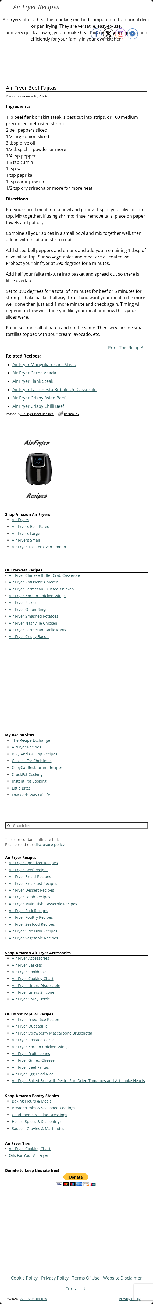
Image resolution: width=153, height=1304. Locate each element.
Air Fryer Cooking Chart (33, 978)
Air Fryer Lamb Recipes (29, 896)
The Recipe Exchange (31, 740)
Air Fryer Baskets (27, 965)
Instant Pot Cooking (29, 781)
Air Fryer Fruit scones (31, 1053)
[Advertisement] (76, 687)
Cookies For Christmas (32, 760)
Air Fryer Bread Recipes (30, 876)
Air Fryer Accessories (30, 958)
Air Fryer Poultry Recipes (31, 917)
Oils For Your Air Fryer (28, 1155)
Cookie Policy (24, 1278)
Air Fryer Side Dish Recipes (33, 931)
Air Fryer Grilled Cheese (33, 1060)
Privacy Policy (55, 1278)
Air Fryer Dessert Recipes (31, 890)
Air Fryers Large (26, 533)
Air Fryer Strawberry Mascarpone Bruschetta (52, 1033)
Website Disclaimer (122, 1278)
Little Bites (21, 788)
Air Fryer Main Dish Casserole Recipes (43, 903)
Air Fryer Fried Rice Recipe (35, 1019)
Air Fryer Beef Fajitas (30, 1067)
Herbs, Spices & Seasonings (37, 1121)
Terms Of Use (85, 1278)
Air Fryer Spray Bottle (31, 999)
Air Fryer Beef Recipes (37, 414)
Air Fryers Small (26, 540)
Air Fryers (20, 519)
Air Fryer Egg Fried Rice (33, 1073)
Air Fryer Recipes (36, 6)
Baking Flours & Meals (32, 1101)
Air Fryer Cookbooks (29, 971)
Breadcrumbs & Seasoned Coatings (43, 1107)
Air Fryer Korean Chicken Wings (40, 1046)
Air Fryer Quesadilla (30, 1026)
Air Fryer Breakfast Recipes (33, 883)
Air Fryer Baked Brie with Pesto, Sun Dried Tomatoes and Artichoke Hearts (78, 1080)
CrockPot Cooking (27, 774)
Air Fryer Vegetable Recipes (33, 938)
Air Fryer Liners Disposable (36, 985)
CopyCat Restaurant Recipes (37, 767)
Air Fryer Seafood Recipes (32, 924)
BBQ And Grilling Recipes (34, 754)
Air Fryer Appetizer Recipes (33, 862)
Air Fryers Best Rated (30, 526)
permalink (71, 414)
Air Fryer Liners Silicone (33, 992)
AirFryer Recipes (26, 747)
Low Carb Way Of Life (31, 794)
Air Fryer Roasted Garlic (33, 1039)
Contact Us (76, 1289)
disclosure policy (49, 844)
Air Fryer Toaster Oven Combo (39, 546)
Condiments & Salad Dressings (39, 1114)
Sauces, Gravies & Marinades (38, 1128)
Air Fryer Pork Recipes (28, 910)
